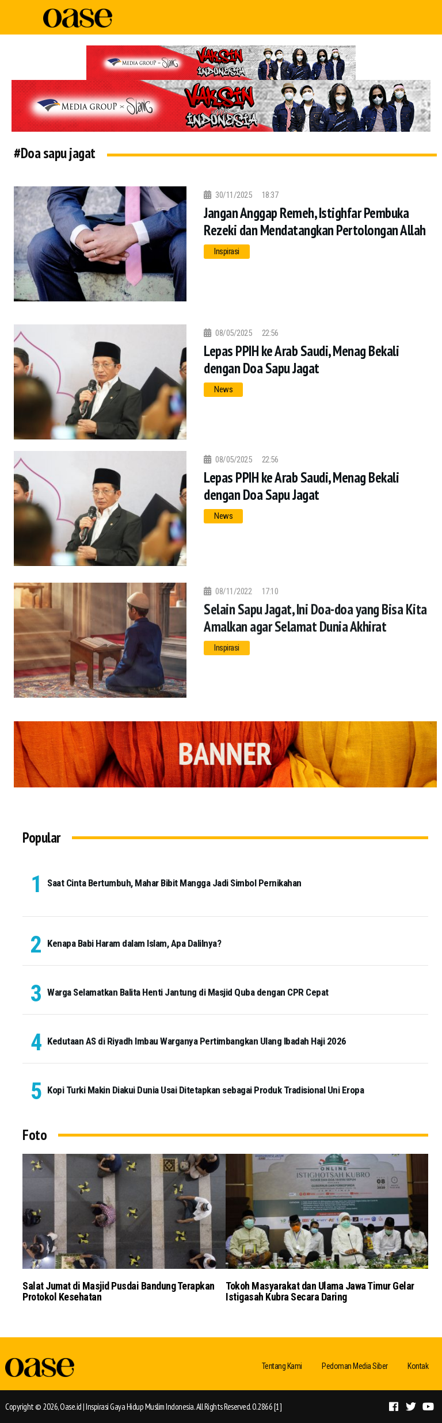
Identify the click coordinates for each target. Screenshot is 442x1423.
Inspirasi (226, 251)
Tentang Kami (282, 1366)
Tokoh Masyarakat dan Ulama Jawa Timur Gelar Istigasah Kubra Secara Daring (320, 1291)
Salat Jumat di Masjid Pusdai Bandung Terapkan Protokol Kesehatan (118, 1291)
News (223, 389)
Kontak (417, 1366)
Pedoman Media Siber (355, 1366)
